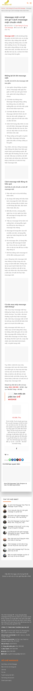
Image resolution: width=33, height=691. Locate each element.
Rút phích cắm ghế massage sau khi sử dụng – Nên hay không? (18, 516)
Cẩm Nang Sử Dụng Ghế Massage (15, 8)
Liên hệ (3, 669)
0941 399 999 (13, 387)
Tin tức (3, 672)
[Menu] (31, 3)
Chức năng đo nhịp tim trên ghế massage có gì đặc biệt (18, 511)
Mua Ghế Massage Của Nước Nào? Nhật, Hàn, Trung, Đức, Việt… (18, 521)
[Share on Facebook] (12, 460)
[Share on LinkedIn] (22, 460)
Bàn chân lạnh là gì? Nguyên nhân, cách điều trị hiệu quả (18, 539)
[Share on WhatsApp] (10, 460)
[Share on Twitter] (15, 460)
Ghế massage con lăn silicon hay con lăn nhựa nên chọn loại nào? (18, 544)
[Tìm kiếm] (27, 3)
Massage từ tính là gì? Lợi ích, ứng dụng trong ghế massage (18, 527)
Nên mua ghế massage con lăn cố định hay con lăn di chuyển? (18, 555)
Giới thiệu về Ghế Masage (9, 664)
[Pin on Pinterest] (20, 460)
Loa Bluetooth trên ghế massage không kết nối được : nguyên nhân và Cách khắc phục (18, 533)
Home (3, 8)
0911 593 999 (14, 649)
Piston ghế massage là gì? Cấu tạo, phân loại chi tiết (18, 550)
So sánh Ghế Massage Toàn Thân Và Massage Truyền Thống (19, 505)
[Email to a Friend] (17, 460)
